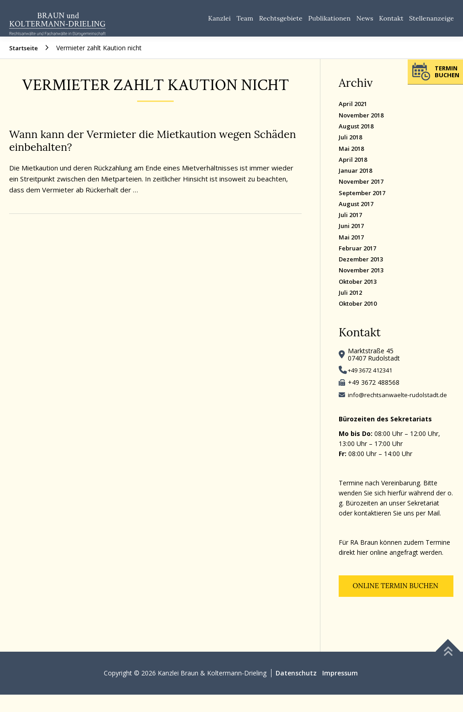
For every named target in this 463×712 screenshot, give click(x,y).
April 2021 (354, 112)
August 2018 (358, 135)
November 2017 (363, 192)
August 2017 (358, 215)
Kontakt (384, 22)
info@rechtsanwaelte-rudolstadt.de (400, 410)
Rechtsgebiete (259, 22)
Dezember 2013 (363, 272)
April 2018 (354, 169)
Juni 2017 (353, 238)
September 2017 (364, 204)
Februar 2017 (359, 261)
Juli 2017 (352, 227)
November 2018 (363, 124)
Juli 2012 (352, 307)
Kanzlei (189, 22)
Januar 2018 (358, 181)
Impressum (340, 690)
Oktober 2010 (360, 318)
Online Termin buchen (396, 602)
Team (218, 22)
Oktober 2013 (360, 295)
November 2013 (363, 284)
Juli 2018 (352, 147)
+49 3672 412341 (373, 385)
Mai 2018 (353, 158)
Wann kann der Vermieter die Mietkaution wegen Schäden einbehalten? (139, 149)
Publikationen (313, 22)
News (354, 22)
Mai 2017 (353, 249)
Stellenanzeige (429, 22)
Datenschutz (296, 690)
